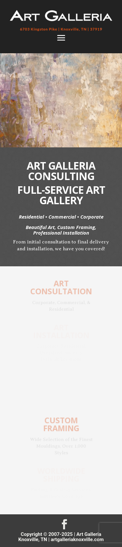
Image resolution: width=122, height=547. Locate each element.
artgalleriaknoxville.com (77, 539)
